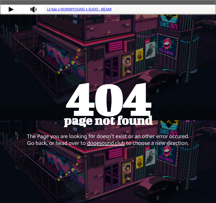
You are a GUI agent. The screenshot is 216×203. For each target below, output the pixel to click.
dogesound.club (106, 143)
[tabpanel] (108, 9)
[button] (11, 9)
